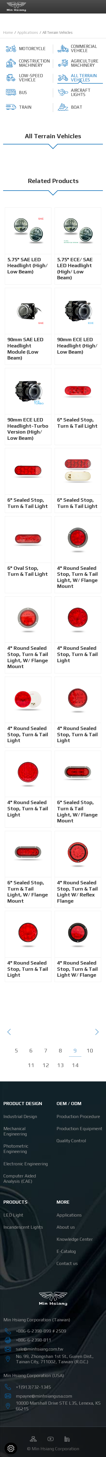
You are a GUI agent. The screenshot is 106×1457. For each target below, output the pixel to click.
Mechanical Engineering (15, 1131)
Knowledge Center (75, 1239)
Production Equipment (79, 1128)
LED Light (13, 1215)
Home (8, 32)
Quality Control (71, 1140)
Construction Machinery (27, 63)
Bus (16, 92)
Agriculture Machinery (77, 63)
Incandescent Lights (23, 1227)
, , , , (55, 1359)
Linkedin (67, 1438)
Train (18, 107)
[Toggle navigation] (97, 6)
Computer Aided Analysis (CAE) (19, 1178)
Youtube (50, 1438)
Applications (27, 32)
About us (66, 1227)
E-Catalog (66, 1251)
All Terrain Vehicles (77, 77)
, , (58, 1405)
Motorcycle (25, 48)
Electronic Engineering (25, 1163)
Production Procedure (78, 1116)
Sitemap (33, 1438)
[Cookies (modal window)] (11, 1448)
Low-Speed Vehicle (24, 77)
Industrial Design (20, 1116)
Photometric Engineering (15, 1148)
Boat (69, 107)
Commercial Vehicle (77, 48)
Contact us (67, 1263)
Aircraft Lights (73, 92)
